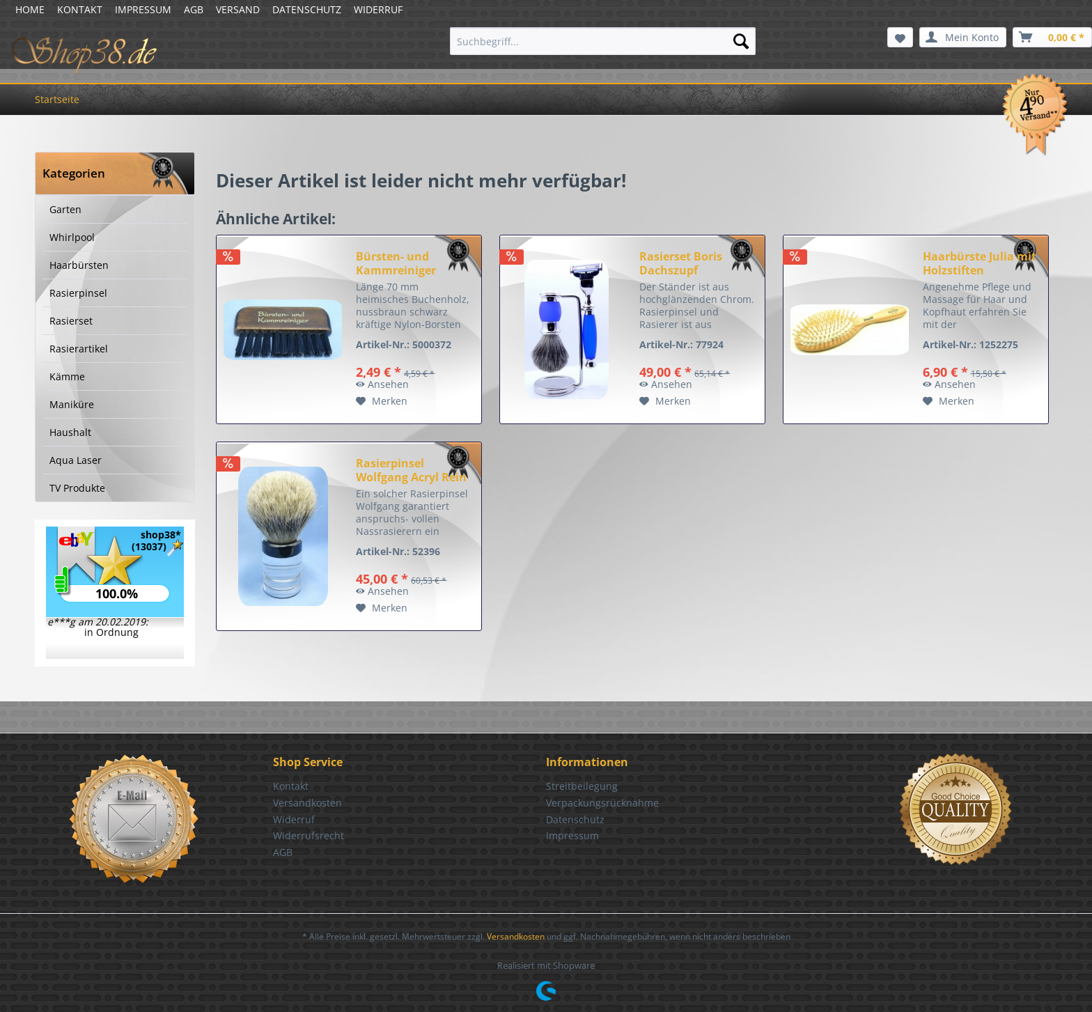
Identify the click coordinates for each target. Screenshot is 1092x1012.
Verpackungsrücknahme (602, 802)
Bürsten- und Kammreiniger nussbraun (396, 263)
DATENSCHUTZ (306, 9)
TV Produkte (77, 488)
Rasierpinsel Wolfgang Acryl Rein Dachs (411, 470)
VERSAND (238, 9)
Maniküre (71, 404)
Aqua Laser (75, 460)
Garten (65, 209)
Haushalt (70, 432)
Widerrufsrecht (308, 835)
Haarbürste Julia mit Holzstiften (979, 263)
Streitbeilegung (582, 786)
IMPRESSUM (143, 9)
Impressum (572, 835)
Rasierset (71, 320)
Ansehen (382, 384)
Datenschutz (575, 819)
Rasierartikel (78, 348)
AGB (193, 9)
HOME (30, 9)
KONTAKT (79, 9)
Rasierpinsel (78, 292)
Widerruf (294, 819)
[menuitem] (603, 41)
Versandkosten (307, 802)
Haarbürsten (79, 265)
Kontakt (291, 786)
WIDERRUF (378, 9)
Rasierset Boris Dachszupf (680, 263)
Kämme (67, 376)
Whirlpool (72, 237)
